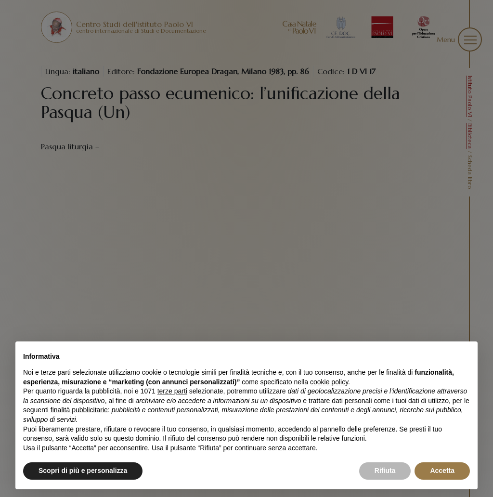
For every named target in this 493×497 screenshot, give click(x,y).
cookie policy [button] (329, 382)
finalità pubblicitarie (79, 410)
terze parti (172, 391)
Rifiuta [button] (385, 470)
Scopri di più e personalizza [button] (83, 470)
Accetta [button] (442, 470)
